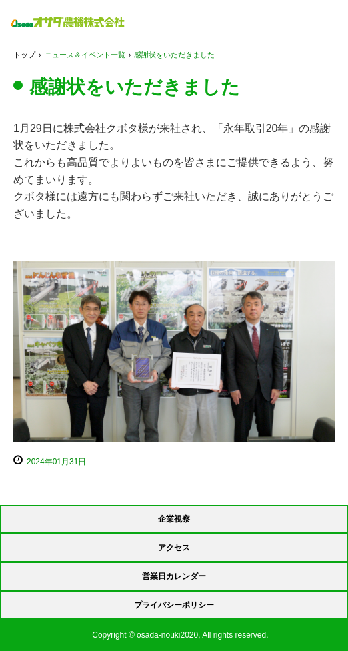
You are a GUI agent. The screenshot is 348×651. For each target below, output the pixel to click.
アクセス (174, 547)
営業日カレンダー (174, 576)
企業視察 (174, 519)
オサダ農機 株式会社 (67, 22)
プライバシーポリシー (174, 605)
